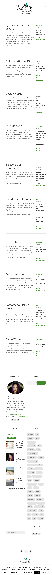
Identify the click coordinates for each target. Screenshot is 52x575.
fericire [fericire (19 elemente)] (39, 472)
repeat (38, 321)
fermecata (41, 98)
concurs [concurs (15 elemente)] (41, 457)
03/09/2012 (39, 242)
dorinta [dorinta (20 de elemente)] (39, 465)
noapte (38, 139)
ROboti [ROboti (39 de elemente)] (30, 507)
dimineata (41, 131)
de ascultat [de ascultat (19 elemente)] (31, 465)
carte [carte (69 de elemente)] (37, 438)
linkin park (42, 314)
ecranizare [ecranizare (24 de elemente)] (38, 468)
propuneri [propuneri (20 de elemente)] (40, 499)
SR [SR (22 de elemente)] (29, 514)
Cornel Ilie (39, 251)
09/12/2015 (39, 25)
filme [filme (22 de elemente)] (29, 480)
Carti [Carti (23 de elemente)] (39, 446)
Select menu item (24, 6)
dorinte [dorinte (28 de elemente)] (30, 468)
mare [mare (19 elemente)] (29, 487)
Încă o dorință (20, 416)
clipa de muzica (41, 249)
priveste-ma (39, 144)
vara (43, 146)
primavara (39, 142)
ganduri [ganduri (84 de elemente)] (36, 480)
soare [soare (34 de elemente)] (40, 510)
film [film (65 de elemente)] (29, 476)
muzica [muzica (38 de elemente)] (30, 491)
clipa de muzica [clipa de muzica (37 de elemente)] (32, 453)
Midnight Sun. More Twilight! (15, 489)
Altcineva (40, 247)
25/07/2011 (39, 340)
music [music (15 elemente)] (36, 487)
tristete (43, 34)
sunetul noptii (40, 221)
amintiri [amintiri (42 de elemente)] (30, 434)
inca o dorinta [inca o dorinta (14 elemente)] (32, 484)
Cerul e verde (14, 93)
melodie (38, 32)
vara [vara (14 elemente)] (42, 514)
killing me (39, 101)
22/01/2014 (39, 94)
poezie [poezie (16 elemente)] (30, 495)
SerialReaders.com (15, 414)
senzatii (38, 146)
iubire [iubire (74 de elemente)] (41, 484)
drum (37, 346)
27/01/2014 (39, 61)
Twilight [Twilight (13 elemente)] (35, 514)
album (39, 66)
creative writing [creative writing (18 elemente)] (32, 461)
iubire (38, 137)
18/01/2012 (39, 275)
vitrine (43, 105)
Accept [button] (37, 572)
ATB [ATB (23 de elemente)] (37, 434)
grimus (44, 133)
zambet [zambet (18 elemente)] (40, 518)
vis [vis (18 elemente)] (29, 518)
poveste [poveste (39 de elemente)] (37, 495)
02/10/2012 (39, 199)
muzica (38, 34)
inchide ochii (40, 135)
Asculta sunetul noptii (20, 199)
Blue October (41, 279)
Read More (45, 572)
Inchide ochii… (15, 126)
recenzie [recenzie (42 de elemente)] (41, 503)
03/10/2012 (39, 165)
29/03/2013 (39, 126)
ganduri (40, 30)
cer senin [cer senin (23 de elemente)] (30, 449)
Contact (38, 68)
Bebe (42, 206)
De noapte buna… (16, 274)
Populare (11, 434)
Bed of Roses (14, 339)
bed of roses (41, 344)
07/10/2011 (39, 305)
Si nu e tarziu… (15, 242)
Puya (43, 253)
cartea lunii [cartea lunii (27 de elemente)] (31, 442)
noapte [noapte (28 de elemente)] (37, 491)
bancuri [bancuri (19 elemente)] (30, 438)
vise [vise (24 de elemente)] (34, 518)
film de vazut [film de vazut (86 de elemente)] (37, 476)
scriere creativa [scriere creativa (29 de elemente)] (39, 507)
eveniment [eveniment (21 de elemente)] (31, 472)
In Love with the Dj (18, 61)
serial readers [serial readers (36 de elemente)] (32, 510)
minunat (38, 174)
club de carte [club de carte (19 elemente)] (31, 457)
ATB (43, 66)
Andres (38, 27)
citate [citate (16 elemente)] (38, 449)
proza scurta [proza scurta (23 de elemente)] (31, 503)
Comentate (12, 437)
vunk (37, 256)
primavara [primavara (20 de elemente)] (31, 499)
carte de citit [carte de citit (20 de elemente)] (31, 446)
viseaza (38, 105)
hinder (42, 346)
